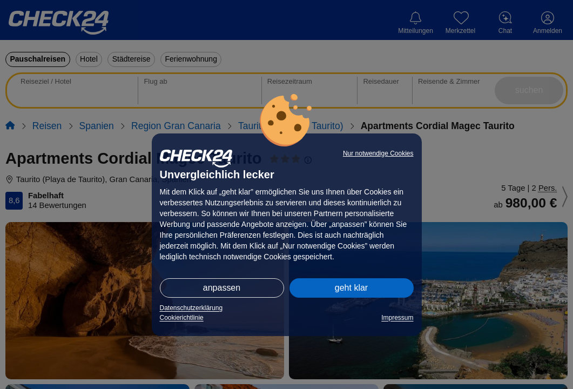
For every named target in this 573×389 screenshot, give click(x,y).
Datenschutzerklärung (191, 308)
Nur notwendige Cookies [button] (378, 153)
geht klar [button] (351, 287)
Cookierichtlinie (182, 317)
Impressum (397, 317)
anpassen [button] (221, 287)
